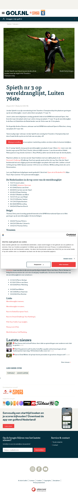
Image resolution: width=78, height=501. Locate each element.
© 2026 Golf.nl (22, 480)
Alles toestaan (63, 264)
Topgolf (11, 373)
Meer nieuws (66, 362)
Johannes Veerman (24, 185)
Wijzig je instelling (14, 142)
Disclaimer (56, 480)
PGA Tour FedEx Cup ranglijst (16, 322)
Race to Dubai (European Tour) (17, 311)
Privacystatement (39, 482)
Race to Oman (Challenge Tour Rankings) (20, 317)
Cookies (39, 480)
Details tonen (67, 258)
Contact (55, 445)
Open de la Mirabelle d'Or (56, 172)
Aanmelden (39, 450)
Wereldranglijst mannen (15, 301)
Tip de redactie (57, 442)
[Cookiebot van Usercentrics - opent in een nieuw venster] (68, 235)
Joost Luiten (22, 373)
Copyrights (47, 480)
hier (59, 148)
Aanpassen (39, 264)
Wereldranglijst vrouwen (15, 306)
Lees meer (8, 426)
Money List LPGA (12, 327)
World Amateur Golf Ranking (16, 332)
